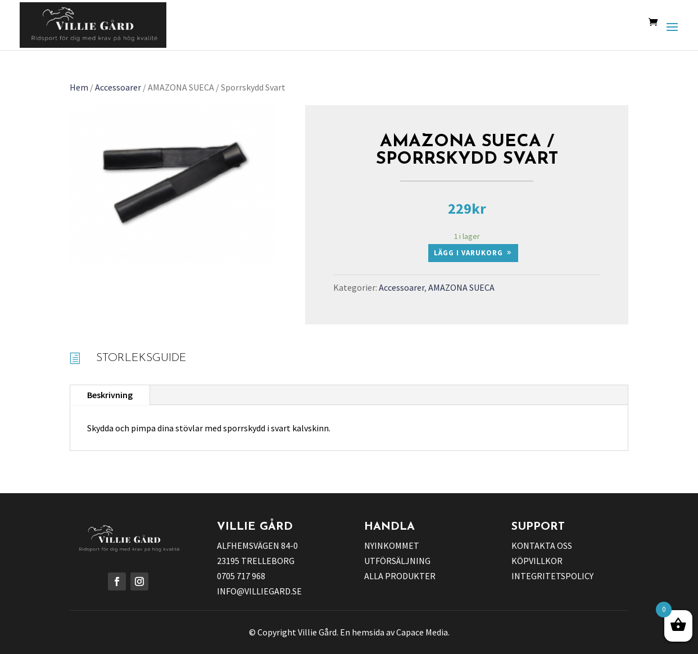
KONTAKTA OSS (541, 545)
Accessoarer (118, 87)
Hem (79, 87)
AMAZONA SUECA (461, 287)
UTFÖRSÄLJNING (397, 560)
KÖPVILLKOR (537, 560)
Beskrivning (110, 394)
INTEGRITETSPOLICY (552, 575)
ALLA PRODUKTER (400, 575)
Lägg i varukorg (468, 253)
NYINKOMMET (391, 545)
